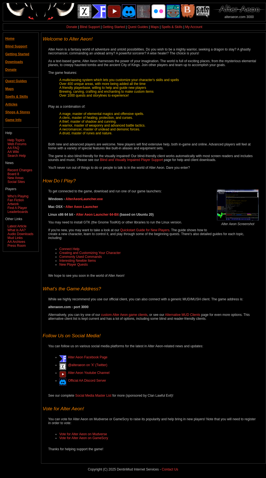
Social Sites (16, 182)
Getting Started (114, 27)
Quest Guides (138, 27)
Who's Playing (18, 196)
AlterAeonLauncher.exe (84, 199)
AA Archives (16, 242)
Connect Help (69, 249)
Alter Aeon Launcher (81, 207)
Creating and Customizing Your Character (90, 253)
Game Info (13, 120)
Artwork (13, 204)
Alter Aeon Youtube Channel (87, 373)
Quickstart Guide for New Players (144, 230)
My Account (193, 27)
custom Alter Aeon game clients (124, 315)
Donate (71, 27)
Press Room (16, 246)
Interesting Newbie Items (77, 261)
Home (9, 39)
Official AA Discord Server (86, 381)
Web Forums (16, 144)
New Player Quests (73, 264)
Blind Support (90, 27)
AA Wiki (13, 152)
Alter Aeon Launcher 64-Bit (97, 215)
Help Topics (16, 140)
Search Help (16, 156)
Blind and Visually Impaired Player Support (131, 160)
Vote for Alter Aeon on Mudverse (83, 434)
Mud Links (15, 238)
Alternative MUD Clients (182, 315)
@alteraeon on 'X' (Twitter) (86, 365)
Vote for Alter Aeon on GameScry (83, 438)
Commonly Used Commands (80, 257)
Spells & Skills (172, 27)
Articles (11, 104)
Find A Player (17, 208)
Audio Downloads (20, 234)
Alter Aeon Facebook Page (87, 357)
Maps (155, 27)
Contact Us (170, 469)
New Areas (15, 178)
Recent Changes (19, 170)
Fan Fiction (15, 200)
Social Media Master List (93, 396)
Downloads (14, 62)
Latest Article (17, 226)
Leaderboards (17, 212)
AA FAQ (13, 148)
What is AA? (16, 230)
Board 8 (13, 174)
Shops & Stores (17, 112)
